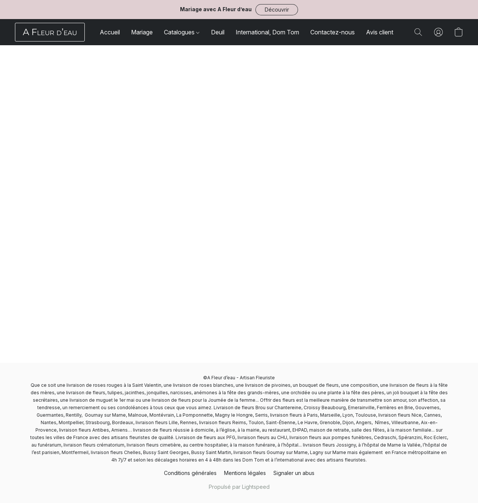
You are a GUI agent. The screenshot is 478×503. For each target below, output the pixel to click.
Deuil (217, 32)
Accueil (110, 32)
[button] (276, 9)
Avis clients (381, 32)
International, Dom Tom (267, 32)
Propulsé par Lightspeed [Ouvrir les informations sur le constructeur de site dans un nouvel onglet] (239, 487)
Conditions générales (190, 473)
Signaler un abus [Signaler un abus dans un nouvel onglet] (293, 473)
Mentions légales (245, 473)
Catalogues (181, 32)
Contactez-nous (332, 32)
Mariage (142, 32)
